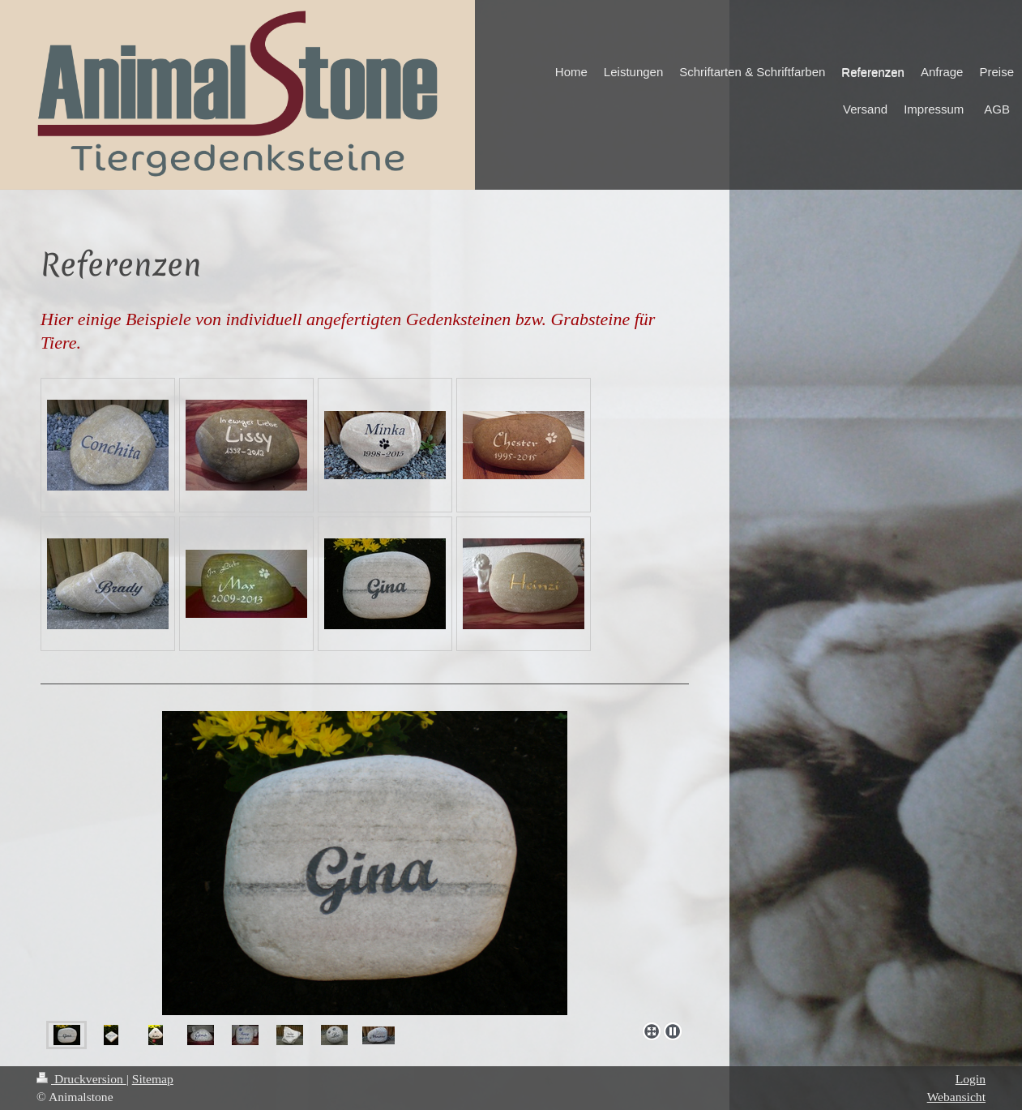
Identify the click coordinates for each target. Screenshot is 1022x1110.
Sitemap (152, 1079)
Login (971, 1079)
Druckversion (81, 1079)
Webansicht (956, 1097)
